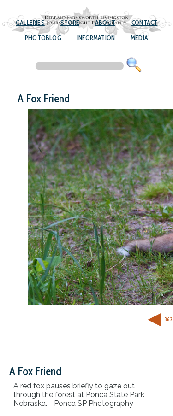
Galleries (30, 22)
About (105, 22)
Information (96, 38)
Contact (144, 22)
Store (69, 22)
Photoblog (43, 38)
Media (139, 38)
